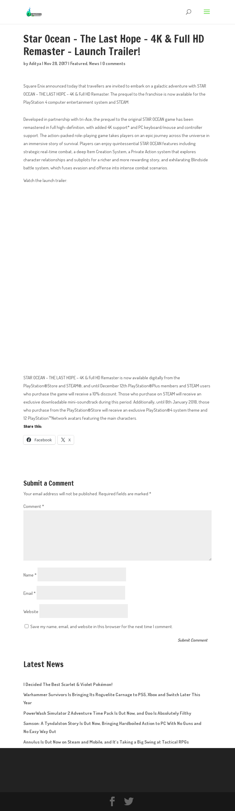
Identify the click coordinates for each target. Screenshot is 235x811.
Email (29, 593)
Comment (33, 506)
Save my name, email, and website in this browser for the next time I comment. (101, 626)
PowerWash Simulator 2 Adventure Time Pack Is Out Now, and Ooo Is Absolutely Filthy (107, 713)
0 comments (113, 63)
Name (30, 575)
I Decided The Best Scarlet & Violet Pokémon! (68, 684)
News (94, 63)
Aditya (35, 63)
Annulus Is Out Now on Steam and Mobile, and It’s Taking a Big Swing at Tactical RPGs (106, 742)
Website (30, 611)
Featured (78, 63)
